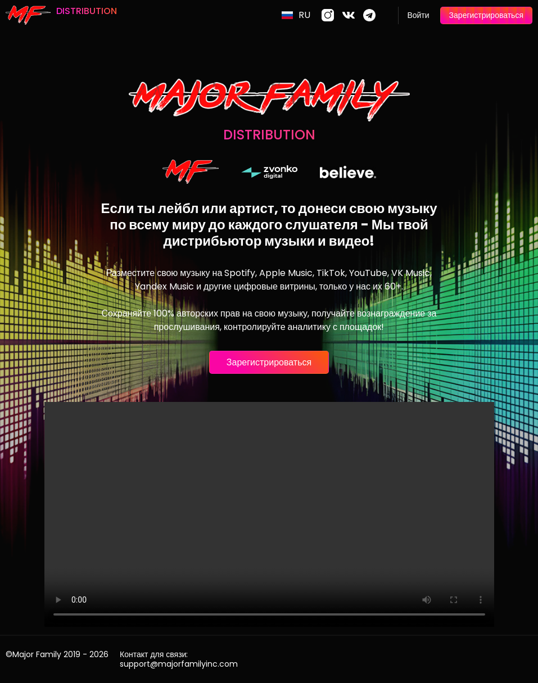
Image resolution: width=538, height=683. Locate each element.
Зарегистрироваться (486, 15)
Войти (418, 15)
